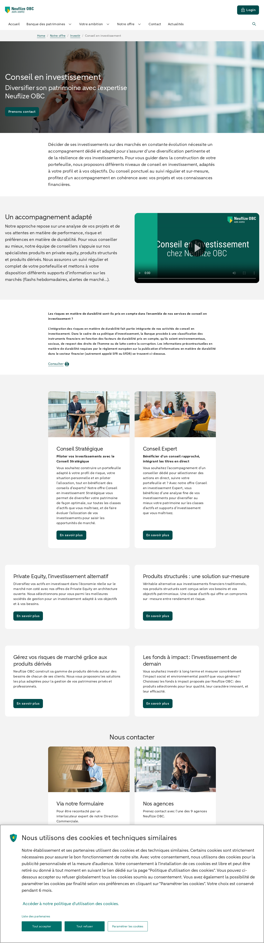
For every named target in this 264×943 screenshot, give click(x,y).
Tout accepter (41, 929)
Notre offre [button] (129, 24)
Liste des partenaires (36, 919)
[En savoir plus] (71, 535)
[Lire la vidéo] (196, 248)
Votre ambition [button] (94, 24)
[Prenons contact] (22, 111)
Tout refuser (84, 929)
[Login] (248, 10)
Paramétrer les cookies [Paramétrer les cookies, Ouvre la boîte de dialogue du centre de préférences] (127, 929)
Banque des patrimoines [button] (49, 24)
